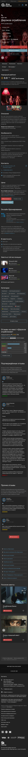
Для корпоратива (21, 293)
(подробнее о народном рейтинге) (8, 336)
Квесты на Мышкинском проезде (11, 568)
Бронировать (14, 47)
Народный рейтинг (6, 81)
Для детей (4, 293)
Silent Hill (11, 275)
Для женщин (12, 303)
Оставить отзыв (17, 198)
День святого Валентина (7, 306)
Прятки (11, 268)
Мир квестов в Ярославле (14, 666)
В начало (14, 671)
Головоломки (5, 316)
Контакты (19, 63)
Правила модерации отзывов (8, 709)
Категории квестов (5, 722)
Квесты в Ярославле (8, 549)
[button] (25, 89)
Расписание (12, 63)
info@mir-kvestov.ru (9, 195)
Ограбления (4, 291)
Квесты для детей (7, 558)
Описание (4, 63)
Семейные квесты (7, 562)
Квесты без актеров (15, 309)
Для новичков (12, 293)
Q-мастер (4, 352)
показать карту (7, 167)
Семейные (20, 298)
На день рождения (19, 301)
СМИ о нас (3, 720)
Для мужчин (4, 303)
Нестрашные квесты (14, 311)
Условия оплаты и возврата (7, 715)
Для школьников (14, 296)
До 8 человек (13, 316)
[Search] (19, 5)
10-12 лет (24, 311)
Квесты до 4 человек (8, 565)
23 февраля (5, 309)
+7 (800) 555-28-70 (22, 1)
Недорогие (12, 298)
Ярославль (13, 1)
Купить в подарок (14, 50)
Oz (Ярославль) (8, 23)
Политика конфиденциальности (8, 713)
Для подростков (5, 296)
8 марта (17, 306)
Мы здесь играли (14, 53)
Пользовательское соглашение (8, 711)
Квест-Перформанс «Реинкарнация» (12, 575)
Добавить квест (4, 724)
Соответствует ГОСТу (6, 314)
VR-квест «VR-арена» (8, 571)
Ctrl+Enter (9, 707)
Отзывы (4, 67)
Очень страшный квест (11, 635)
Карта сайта (4, 726)
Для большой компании (14, 291)
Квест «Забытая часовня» (9, 578)
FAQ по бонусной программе (7, 717)
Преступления (17, 314)
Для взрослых (5, 298)
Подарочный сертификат (7, 301)
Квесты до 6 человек (8, 555)
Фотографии (12, 67)
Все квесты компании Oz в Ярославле (12, 552)
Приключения (5, 311)
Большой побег (13, 261)
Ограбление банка (9, 606)
